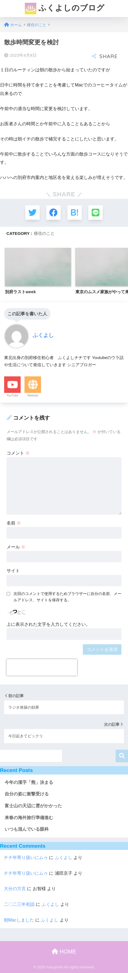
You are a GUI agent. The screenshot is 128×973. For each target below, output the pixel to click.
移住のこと (44, 233)
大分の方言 (15, 888)
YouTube (12, 395)
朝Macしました (19, 920)
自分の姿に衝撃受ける (27, 794)
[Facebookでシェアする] (53, 212)
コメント (18, 453)
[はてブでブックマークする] (74, 212)
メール (16, 547)
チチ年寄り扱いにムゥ (26, 857)
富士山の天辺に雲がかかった (33, 805)
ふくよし (63, 857)
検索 (122, 756)
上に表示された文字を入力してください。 (48, 624)
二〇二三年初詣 (19, 904)
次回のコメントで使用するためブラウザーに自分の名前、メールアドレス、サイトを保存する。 (67, 596)
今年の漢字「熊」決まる (29, 782)
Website (32, 395)
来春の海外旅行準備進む (29, 817)
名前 (14, 523)
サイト (13, 570)
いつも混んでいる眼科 (27, 829)
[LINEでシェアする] (95, 212)
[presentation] (42, 667)
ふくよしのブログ (65, 8)
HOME (64, 951)
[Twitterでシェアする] (32, 212)
